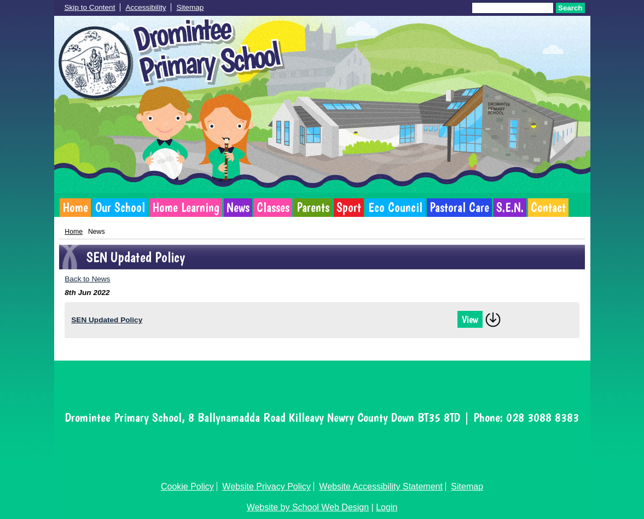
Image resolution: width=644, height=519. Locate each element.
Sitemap (190, 7)
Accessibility (145, 7)
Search (570, 8)
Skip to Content (90, 7)
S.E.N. (510, 207)
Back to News (87, 279)
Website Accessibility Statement (381, 486)
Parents (313, 207)
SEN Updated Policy (106, 320)
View (470, 319)
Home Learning (185, 207)
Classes (273, 207)
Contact (548, 207)
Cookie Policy (187, 486)
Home (75, 207)
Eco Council (395, 207)
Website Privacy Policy (266, 486)
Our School (120, 207)
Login (386, 507)
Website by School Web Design (308, 507)
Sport (348, 207)
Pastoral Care (459, 207)
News (238, 207)
